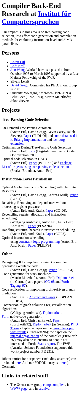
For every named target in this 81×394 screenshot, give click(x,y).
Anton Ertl (17, 62)
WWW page (18, 388)
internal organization (24, 336)
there (62, 362)
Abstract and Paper (42, 297)
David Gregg (19, 85)
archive (44, 388)
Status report (46, 344)
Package (65, 163)
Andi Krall (17, 66)
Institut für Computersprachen (36, 17)
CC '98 (50, 281)
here (18, 362)
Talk (32, 151)
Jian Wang (17, 70)
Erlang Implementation (30, 139)
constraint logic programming (39, 241)
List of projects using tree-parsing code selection (35, 167)
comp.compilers (54, 384)
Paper (27, 136)
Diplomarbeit (65, 278)
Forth (5, 316)
